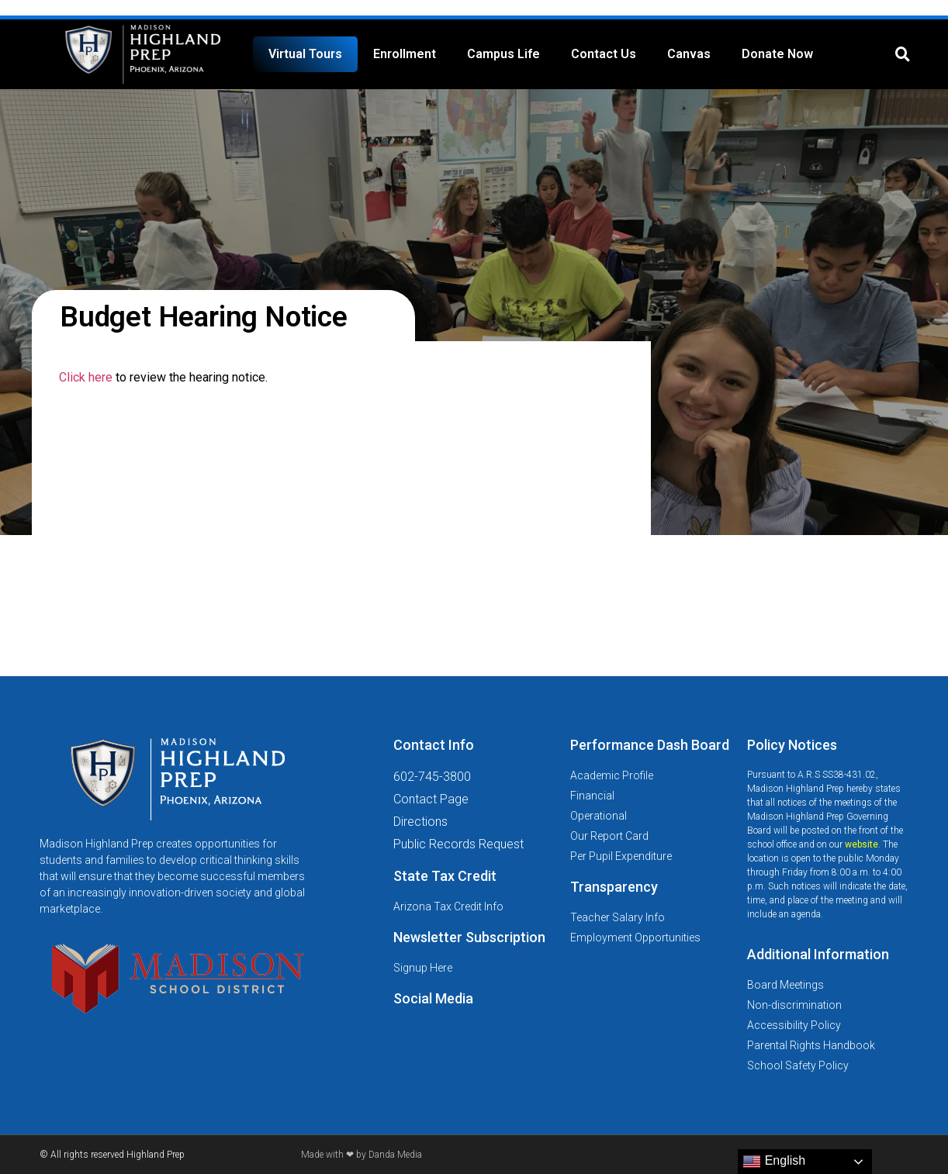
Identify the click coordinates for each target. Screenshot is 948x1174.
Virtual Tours (305, 54)
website (861, 844)
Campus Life (503, 54)
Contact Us (603, 54)
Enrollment (404, 54)
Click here (85, 377)
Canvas (689, 54)
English (773, 1161)
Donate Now (777, 54)
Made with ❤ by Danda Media (361, 1154)
